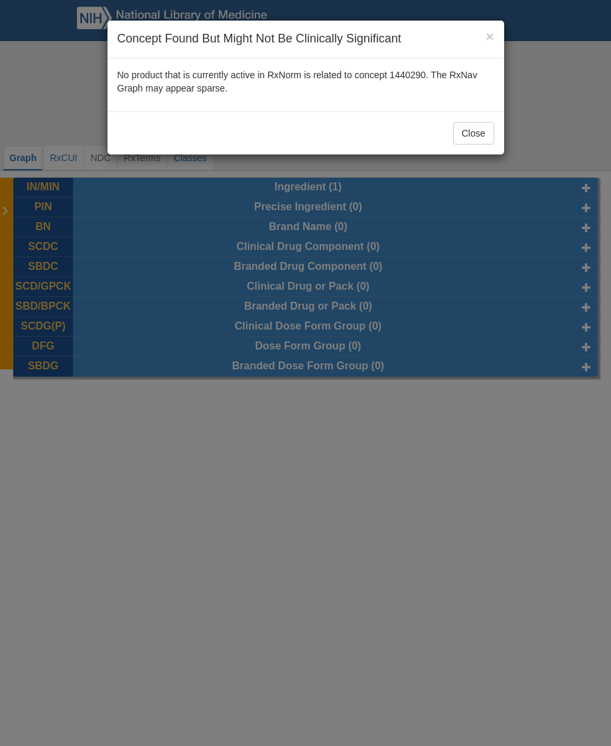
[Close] (490, 36)
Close (474, 133)
